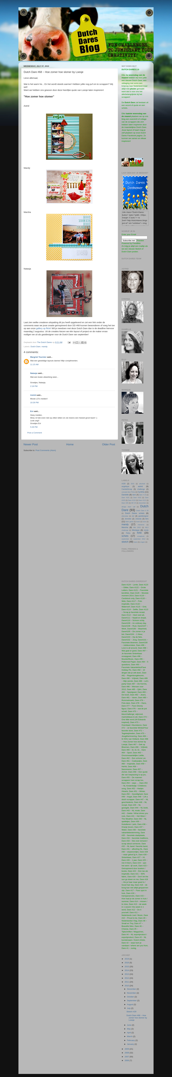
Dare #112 (142, 500)
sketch (125, 541)
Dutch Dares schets (134, 513)
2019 (127, 959)
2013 (127, 974)
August (130, 1004)
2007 (127, 1057)
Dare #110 (132, 500)
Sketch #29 (131, 1012)
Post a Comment (34, 433)
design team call (128, 507)
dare (134, 495)
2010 (127, 986)
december (142, 503)
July (129, 1008)
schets (125, 536)
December (132, 989)
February (131, 1040)
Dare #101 (125, 497)
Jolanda (138, 519)
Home (70, 444)
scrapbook (141, 536)
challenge (141, 489)
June (129, 1025)
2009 (127, 1049)
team (135, 542)
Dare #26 (125, 503)
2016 (127, 963)
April (129, 1033)
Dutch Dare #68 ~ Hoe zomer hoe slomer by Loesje (137, 1017)
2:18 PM (33, 386)
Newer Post (31, 444)
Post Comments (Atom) (46, 450)
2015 (132, 484)
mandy (45, 346)
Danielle (125, 495)
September (132, 1000)
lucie (144, 521)
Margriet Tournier (38, 357)
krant (138, 521)
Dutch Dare (35, 346)
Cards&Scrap (127, 489)
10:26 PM (34, 402)
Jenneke (128, 519)
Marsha (125, 527)
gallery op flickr (43, 328)
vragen (142, 542)
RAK (139, 533)
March (130, 1036)
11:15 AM (34, 364)
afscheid (142, 484)
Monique (135, 530)
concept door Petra (128, 492)
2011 (127, 982)
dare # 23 (142, 495)
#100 (124, 484)
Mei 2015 (137, 527)
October (131, 997)
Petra (128, 533)
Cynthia (141, 492)
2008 (127, 1053)
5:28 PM (33, 427)
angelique (125, 486)
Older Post (108, 444)
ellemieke (125, 516)
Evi (31, 411)
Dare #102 (137, 497)
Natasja (33, 373)
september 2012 (139, 539)
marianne (141, 525)
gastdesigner (143, 516)
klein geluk (129, 521)
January (131, 1044)
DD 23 (133, 503)
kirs (146, 519)
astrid (140, 486)
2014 (127, 970)
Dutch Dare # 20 (142, 510)
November (132, 993)
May (129, 1029)
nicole (146, 530)
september (125, 539)
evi (133, 516)
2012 (127, 978)
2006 (127, 1060)
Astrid (33, 395)
